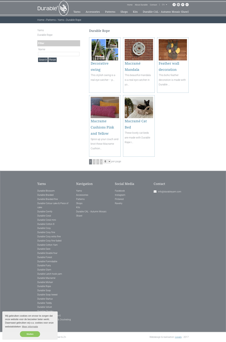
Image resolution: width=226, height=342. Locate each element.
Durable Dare (43, 249)
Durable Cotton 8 (45, 224)
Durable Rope (44, 286)
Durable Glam (44, 269)
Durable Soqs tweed (47, 294)
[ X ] (78, 30)
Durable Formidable (47, 261)
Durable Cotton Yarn (47, 244)
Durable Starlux (45, 298)
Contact (153, 5)
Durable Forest (44, 257)
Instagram (120, 195)
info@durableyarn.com (169, 191)
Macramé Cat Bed (136, 124)
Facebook (120, 190)
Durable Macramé (46, 278)
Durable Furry (44, 265)
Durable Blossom (46, 190)
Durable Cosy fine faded (49, 240)
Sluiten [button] (30, 334)
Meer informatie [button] (30, 326)
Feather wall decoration (169, 66)
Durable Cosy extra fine (49, 236)
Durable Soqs (44, 290)
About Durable (141, 5)
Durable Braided (45, 195)
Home (129, 5)
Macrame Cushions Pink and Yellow (102, 127)
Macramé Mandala (133, 66)
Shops (124, 11)
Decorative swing (100, 66)
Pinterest (119, 199)
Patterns (110, 11)
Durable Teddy (44, 303)
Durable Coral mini (46, 220)
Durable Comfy (44, 211)
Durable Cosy (44, 228)
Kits (135, 11)
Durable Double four (47, 253)
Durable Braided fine (47, 199)
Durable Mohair (45, 282)
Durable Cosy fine (46, 232)
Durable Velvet (44, 307)
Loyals (178, 337)
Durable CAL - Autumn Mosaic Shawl (166, 11)
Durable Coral (44, 215)
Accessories (93, 11)
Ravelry (118, 203)
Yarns (77, 11)
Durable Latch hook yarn (49, 273)
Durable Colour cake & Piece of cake (52, 205)
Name (41, 49)
